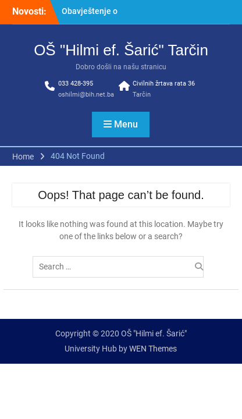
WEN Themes (153, 348)
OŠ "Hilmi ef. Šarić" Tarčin (121, 50)
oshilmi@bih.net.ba (86, 94)
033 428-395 (75, 83)
